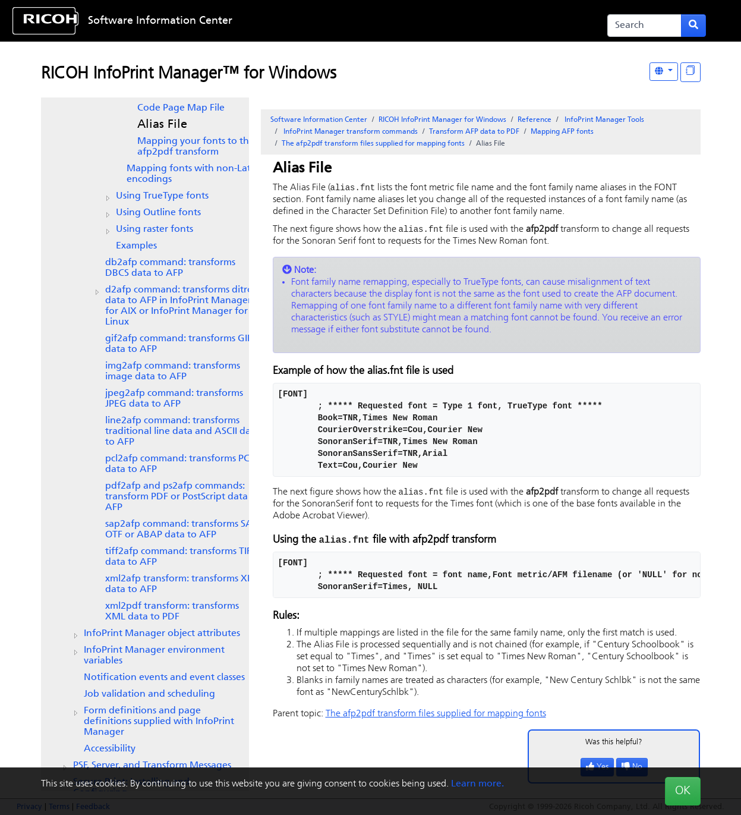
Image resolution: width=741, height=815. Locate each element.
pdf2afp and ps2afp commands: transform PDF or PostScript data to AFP (182, 497)
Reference (534, 120)
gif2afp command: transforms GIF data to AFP (178, 344)
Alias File (162, 124)
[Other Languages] (663, 71)
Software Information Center (160, 21)
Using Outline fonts (158, 213)
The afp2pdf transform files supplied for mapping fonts (373, 143)
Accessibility (109, 749)
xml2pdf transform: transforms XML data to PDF (172, 612)
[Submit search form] (693, 25)
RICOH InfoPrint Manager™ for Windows (188, 74)
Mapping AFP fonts (562, 132)
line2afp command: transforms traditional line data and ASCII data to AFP (182, 431)
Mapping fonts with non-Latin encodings (193, 174)
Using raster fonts (154, 229)
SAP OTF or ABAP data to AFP (181, 530)
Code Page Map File (181, 108)
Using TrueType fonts (162, 196)
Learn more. (477, 784)
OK (682, 791)
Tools (603, 120)
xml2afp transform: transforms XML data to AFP (183, 584)
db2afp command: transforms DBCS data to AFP (170, 268)
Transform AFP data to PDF (474, 132)
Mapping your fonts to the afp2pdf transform (195, 147)
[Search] (644, 25)
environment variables (154, 656)
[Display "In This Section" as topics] (690, 72)
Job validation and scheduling (149, 694)
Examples (136, 246)
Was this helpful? (613, 744)
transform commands (350, 132)
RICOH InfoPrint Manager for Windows (442, 120)
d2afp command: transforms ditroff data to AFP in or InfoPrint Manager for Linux (182, 306)
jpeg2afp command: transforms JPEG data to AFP (174, 399)
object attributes (162, 633)
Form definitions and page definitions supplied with (159, 721)
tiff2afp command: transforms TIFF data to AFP (180, 557)
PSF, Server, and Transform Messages (152, 765)
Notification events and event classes (164, 677)
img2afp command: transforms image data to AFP (172, 371)
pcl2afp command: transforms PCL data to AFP (179, 464)
